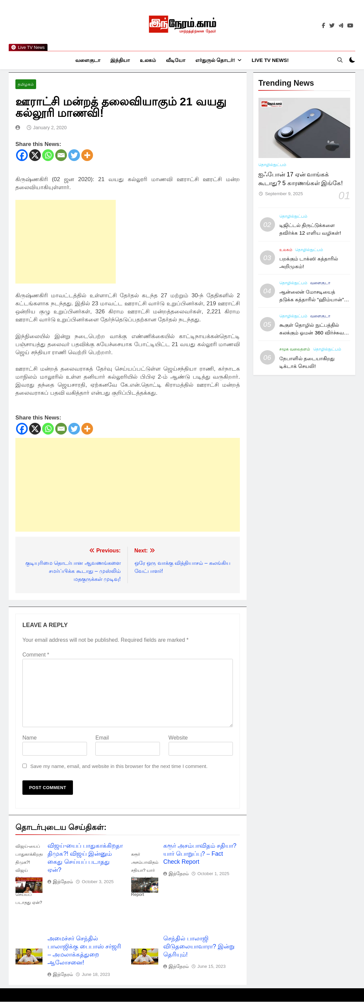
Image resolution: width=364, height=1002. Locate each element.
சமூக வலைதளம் (294, 349)
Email (102, 738)
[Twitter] (74, 155)
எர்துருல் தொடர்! (215, 60)
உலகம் (148, 60)
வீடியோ (175, 60)
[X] (35, 155)
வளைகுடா (87, 60)
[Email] (61, 155)
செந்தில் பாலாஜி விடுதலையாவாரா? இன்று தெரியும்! (199, 946)
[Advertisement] (65, 242)
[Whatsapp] (48, 155)
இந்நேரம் (63, 881)
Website (178, 738)
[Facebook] (22, 155)
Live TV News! (270, 60)
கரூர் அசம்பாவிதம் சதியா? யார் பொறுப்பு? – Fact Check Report (200, 854)
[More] (87, 155)
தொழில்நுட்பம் (272, 165)
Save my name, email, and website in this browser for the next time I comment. (118, 766)
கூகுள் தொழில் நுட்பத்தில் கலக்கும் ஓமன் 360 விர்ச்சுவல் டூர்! (313, 332)
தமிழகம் (26, 84)
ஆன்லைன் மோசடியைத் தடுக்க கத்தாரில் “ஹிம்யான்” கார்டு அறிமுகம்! (311, 299)
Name (29, 738)
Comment (35, 655)
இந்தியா (120, 60)
